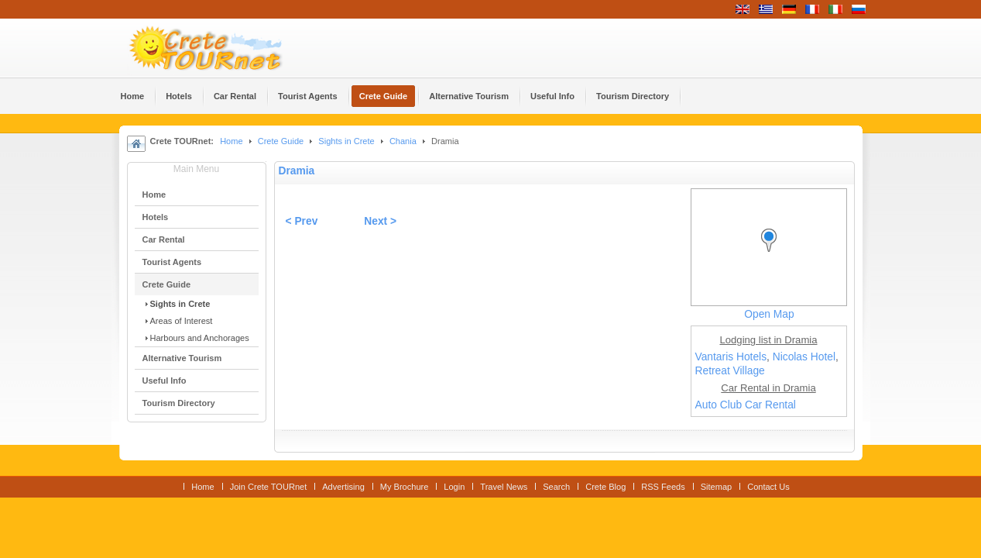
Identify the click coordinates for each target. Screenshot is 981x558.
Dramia (297, 171)
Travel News (503, 486)
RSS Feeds (662, 486)
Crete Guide (281, 141)
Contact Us (768, 486)
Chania (403, 141)
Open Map (769, 314)
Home (231, 141)
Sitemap (716, 486)
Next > (380, 221)
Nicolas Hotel (804, 357)
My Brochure (404, 486)
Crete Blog (605, 486)
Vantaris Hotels (731, 357)
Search (556, 486)
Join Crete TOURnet (268, 486)
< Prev (302, 221)
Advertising (343, 486)
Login (454, 486)
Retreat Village (730, 371)
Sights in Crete (346, 141)
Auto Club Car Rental (745, 405)
